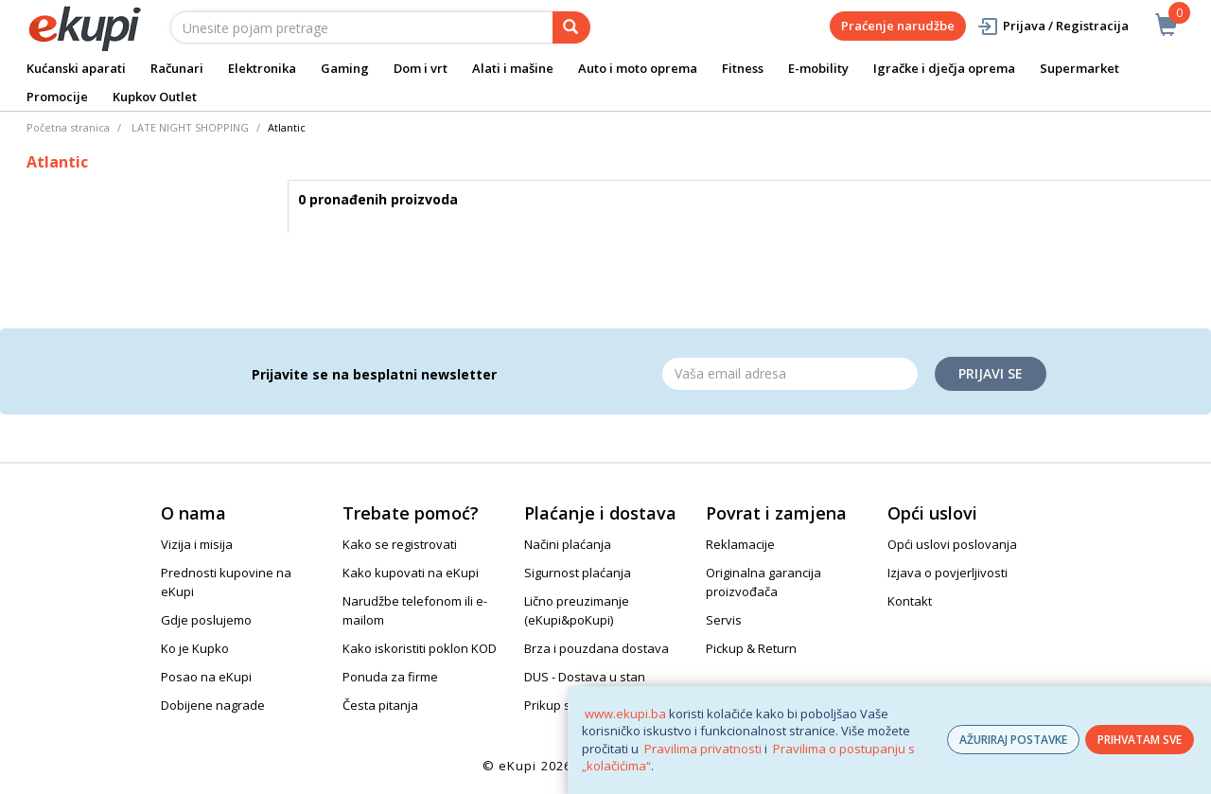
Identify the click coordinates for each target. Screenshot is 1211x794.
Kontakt (909, 600)
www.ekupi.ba (625, 713)
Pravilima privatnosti (703, 748)
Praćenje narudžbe (898, 25)
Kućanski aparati (76, 68)
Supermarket (1079, 68)
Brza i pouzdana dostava (596, 648)
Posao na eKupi (206, 676)
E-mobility (818, 68)
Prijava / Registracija (1052, 26)
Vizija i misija (197, 544)
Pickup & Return (751, 648)
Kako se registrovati (399, 544)
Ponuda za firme (390, 676)
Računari (176, 68)
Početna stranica (68, 127)
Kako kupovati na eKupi (410, 572)
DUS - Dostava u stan (584, 676)
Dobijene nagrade (213, 705)
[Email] (790, 374)
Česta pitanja (380, 705)
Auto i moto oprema (637, 68)
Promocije (57, 96)
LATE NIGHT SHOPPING (190, 127)
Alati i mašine (512, 68)
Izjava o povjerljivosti (947, 572)
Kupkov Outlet (155, 96)
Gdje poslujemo (206, 619)
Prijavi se (990, 373)
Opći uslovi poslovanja (952, 544)
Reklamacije (740, 544)
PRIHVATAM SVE (1139, 740)
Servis (724, 619)
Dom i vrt (421, 68)
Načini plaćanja (567, 544)
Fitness (742, 68)
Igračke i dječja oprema (944, 68)
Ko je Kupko (195, 648)
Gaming (345, 68)
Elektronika (262, 68)
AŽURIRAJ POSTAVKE (1013, 740)
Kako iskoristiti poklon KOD (419, 648)
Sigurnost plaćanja (577, 572)
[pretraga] (571, 27)
